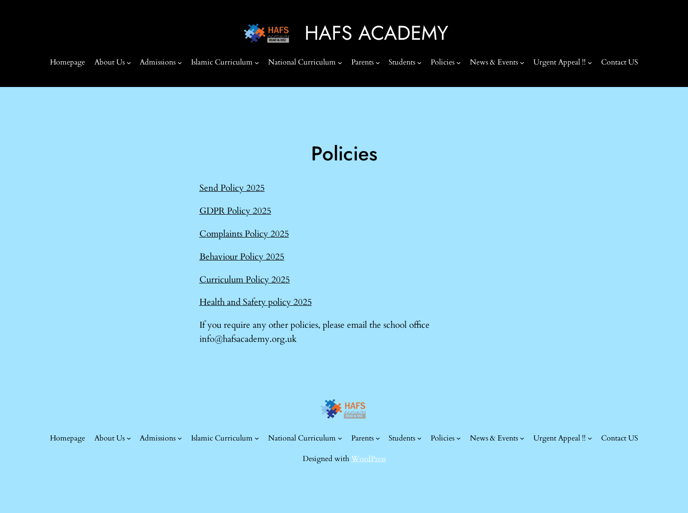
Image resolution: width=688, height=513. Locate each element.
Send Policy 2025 (232, 188)
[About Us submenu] (129, 62)
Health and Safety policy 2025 (255, 302)
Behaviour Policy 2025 (241, 257)
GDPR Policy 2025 (235, 211)
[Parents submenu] (378, 62)
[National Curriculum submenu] (340, 62)
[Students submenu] (419, 62)
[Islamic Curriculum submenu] (257, 62)
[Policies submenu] (458, 62)
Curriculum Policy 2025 (244, 280)
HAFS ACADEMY (376, 33)
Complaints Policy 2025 (244, 234)
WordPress (368, 459)
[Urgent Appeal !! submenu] (590, 62)
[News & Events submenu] (522, 62)
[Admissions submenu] (179, 62)
